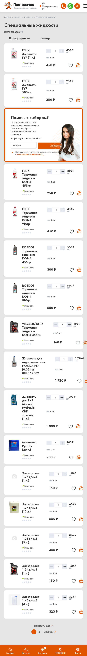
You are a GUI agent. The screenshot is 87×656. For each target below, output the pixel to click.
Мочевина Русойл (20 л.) (29, 445)
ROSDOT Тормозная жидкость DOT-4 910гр (29, 292)
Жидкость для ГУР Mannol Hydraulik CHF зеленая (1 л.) (29, 407)
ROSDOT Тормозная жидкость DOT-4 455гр (29, 254)
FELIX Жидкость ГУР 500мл (29, 86)
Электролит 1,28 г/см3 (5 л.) (30, 538)
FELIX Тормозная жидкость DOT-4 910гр (29, 216)
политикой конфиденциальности (30, 154)
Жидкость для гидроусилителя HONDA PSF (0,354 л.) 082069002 (33, 365)
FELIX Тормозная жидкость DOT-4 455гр (29, 177)
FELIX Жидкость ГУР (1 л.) (29, 54)
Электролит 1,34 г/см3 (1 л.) (30, 569)
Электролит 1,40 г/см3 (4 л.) (30, 600)
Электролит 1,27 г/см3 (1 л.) (30, 476)
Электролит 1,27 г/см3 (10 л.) (30, 507)
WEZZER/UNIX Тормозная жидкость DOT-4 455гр (32, 329)
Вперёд (48, 631)
